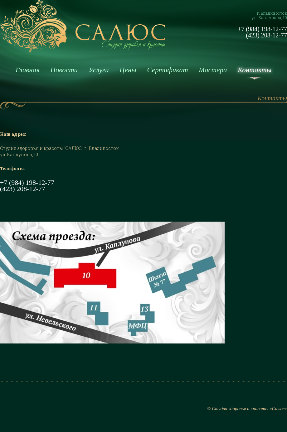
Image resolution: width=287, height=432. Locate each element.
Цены (127, 70)
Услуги (99, 70)
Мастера (213, 70)
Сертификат (167, 70)
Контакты (254, 70)
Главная (28, 70)
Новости (64, 70)
